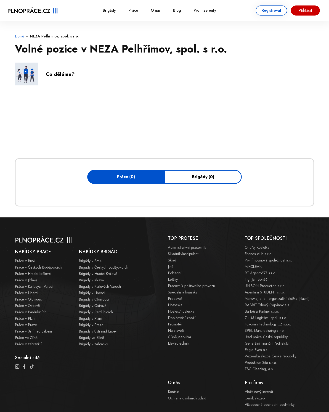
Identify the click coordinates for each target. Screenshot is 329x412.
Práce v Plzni (25, 318)
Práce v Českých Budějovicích (38, 267)
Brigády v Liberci (92, 293)
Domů (19, 36)
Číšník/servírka (179, 337)
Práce (133, 10)
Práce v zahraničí (28, 344)
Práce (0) (126, 177)
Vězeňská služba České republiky (270, 356)
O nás (155, 10)
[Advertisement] (98, 124)
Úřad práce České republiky (266, 337)
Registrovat (271, 10)
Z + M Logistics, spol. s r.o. (266, 317)
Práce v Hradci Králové (33, 273)
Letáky (173, 279)
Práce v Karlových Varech (34, 286)
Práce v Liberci (26, 293)
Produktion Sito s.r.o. (261, 362)
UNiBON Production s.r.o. (265, 285)
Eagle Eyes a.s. (257, 349)
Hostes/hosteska (181, 311)
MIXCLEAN (253, 266)
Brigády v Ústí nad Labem (98, 331)
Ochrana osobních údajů (187, 398)
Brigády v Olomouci (94, 299)
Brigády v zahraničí (93, 344)
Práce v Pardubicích (30, 312)
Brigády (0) (203, 177)
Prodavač (175, 298)
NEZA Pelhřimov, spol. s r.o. (54, 36)
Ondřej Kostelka (257, 247)
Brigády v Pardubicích (96, 312)
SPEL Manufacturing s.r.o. (265, 330)
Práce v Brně (25, 261)
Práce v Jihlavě (26, 280)
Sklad (172, 260)
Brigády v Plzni (90, 318)
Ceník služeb (255, 398)
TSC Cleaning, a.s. (259, 369)
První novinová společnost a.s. (268, 260)
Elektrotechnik (178, 343)
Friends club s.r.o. (258, 253)
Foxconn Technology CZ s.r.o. (268, 324)
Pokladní (174, 273)
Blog (177, 10)
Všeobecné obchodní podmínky (270, 404)
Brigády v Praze (91, 324)
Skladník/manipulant (183, 253)
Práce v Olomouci (28, 299)
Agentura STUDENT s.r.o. (265, 292)
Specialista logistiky (182, 292)
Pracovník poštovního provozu (191, 285)
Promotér (175, 324)
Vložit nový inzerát (259, 391)
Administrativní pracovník (187, 247)
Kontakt (173, 391)
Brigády (109, 10)
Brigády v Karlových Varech (100, 286)
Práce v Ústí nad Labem (33, 331)
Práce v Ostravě (27, 305)
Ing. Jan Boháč (256, 279)
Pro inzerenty (205, 10)
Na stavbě (176, 330)
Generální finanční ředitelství (267, 343)
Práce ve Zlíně (26, 337)
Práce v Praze (26, 324)
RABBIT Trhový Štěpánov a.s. (267, 305)
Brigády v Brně (90, 261)
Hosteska (175, 305)
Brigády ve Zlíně (91, 337)
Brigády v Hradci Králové (98, 273)
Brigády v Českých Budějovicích (103, 267)
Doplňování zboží (182, 317)
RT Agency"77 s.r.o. (260, 273)
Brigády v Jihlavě (91, 280)
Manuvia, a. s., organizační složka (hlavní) (277, 298)
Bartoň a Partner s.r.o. (262, 311)
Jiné (170, 266)
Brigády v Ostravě (92, 305)
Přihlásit (305, 10)
